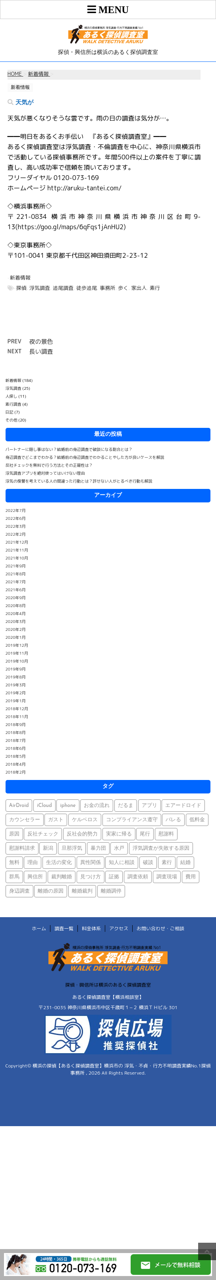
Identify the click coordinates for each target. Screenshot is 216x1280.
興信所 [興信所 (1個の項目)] (35, 877)
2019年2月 (16, 693)
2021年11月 (17, 550)
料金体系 (91, 928)
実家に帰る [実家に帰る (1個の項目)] (119, 834)
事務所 (107, 287)
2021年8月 (16, 574)
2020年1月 (16, 637)
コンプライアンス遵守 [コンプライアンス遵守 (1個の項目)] (132, 819)
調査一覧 (63, 928)
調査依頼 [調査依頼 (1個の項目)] (137, 877)
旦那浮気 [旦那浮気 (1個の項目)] (72, 848)
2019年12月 (17, 645)
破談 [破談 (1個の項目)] (148, 862)
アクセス (118, 928)
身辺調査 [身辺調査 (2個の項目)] (19, 891)
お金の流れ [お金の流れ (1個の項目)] (97, 805)
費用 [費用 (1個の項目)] (190, 877)
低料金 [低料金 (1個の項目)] (197, 819)
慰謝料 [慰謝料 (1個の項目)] (166, 834)
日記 (10, 412)
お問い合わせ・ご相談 (160, 928)
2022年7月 (16, 510)
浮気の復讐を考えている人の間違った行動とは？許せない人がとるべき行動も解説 (79, 481)
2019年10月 (17, 661)
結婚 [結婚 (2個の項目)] (185, 862)
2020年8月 (16, 605)
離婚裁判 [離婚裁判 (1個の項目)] (82, 891)
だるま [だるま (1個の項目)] (125, 805)
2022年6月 (16, 518)
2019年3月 (16, 685)
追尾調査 (63, 287)
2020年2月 (16, 629)
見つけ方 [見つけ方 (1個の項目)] (90, 877)
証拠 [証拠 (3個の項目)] (114, 877)
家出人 (139, 287)
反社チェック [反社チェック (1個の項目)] (42, 834)
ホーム (39, 928)
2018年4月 (16, 764)
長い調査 (41, 351)
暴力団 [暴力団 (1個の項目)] (98, 848)
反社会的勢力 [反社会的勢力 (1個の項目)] (82, 834)
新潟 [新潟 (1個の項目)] (48, 848)
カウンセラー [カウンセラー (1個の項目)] (24, 819)
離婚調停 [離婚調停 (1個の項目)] (111, 891)
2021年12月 (17, 542)
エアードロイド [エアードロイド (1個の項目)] (183, 805)
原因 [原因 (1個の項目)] (14, 834)
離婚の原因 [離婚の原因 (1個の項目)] (51, 891)
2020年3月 (16, 621)
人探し (11, 396)
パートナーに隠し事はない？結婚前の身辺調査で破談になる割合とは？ (69, 449)
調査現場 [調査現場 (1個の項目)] (166, 877)
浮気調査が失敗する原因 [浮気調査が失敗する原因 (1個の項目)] (161, 848)
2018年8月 (16, 732)
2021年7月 (16, 581)
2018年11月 (17, 716)
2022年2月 (16, 534)
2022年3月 (16, 526)
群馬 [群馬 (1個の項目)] (14, 877)
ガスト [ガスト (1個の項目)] (56, 819)
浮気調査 (39, 287)
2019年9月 (16, 669)
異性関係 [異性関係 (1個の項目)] (90, 862)
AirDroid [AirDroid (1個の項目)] (19, 805)
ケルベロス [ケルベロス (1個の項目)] (85, 819)
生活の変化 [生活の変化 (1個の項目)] (59, 862)
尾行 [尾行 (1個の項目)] (145, 834)
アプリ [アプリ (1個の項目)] (149, 805)
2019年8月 (16, 677)
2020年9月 (16, 597)
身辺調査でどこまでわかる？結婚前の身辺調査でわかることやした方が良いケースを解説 (85, 457)
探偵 (21, 287)
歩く (123, 287)
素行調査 (13, 404)
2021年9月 (16, 566)
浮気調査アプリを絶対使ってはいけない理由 (45, 473)
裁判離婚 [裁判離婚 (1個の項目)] (61, 877)
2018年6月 (16, 748)
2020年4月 (16, 613)
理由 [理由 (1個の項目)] (32, 862)
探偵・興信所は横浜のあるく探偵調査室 (108, 984)
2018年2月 (16, 772)
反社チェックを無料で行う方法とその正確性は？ (49, 465)
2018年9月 (16, 724)
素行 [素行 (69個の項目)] (167, 862)
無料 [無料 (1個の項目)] (14, 862)
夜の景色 (41, 341)
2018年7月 (16, 740)
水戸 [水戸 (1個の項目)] (119, 848)
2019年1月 (16, 700)
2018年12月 (17, 708)
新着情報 (20, 277)
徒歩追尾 (86, 287)
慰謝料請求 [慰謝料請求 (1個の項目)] (22, 848)
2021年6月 (16, 589)
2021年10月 (17, 558)
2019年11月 (17, 653)
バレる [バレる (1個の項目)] (173, 819)
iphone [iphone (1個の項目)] (67, 805)
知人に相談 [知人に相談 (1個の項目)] (122, 862)
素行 (155, 287)
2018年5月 (16, 756)
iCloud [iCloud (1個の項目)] (44, 805)
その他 (11, 420)
